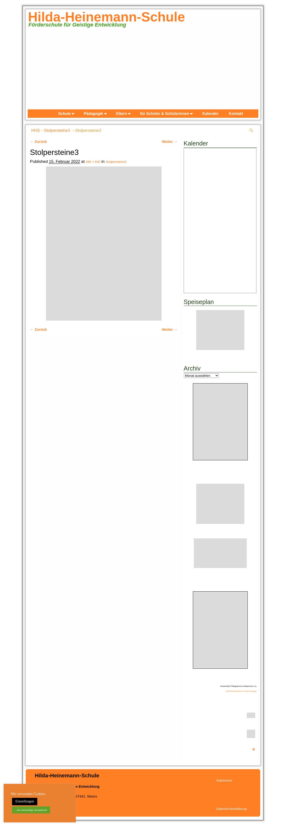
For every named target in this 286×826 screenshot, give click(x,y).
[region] (143, 71)
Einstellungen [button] (24, 801)
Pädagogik (96, 113)
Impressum (224, 780)
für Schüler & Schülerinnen (167, 113)
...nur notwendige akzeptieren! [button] (31, 809)
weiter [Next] (252, 69)
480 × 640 (93, 162)
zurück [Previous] (33, 69)
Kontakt (236, 114)
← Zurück (38, 141)
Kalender (210, 114)
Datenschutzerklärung (231, 809)
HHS (35, 130)
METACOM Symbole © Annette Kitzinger (241, 691)
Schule (67, 113)
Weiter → (169, 141)
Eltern (124, 113)
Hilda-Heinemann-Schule (106, 16)
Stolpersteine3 (57, 130)
